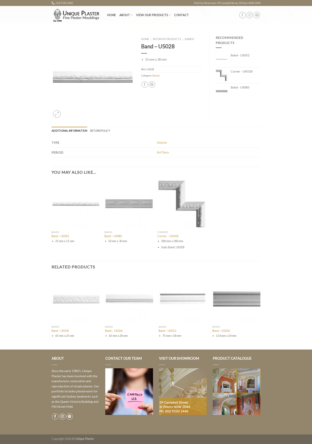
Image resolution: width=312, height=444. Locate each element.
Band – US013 (167, 330)
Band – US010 (221, 330)
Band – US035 (60, 330)
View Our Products (153, 15)
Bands (189, 39)
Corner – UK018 (167, 236)
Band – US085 (113, 236)
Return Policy (100, 130)
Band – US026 (114, 330)
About (126, 15)
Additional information (69, 130)
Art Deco (163, 152)
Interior (162, 142)
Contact (181, 15)
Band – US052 (60, 236)
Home (111, 15)
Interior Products (167, 39)
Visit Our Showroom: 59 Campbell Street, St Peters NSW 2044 (227, 3)
